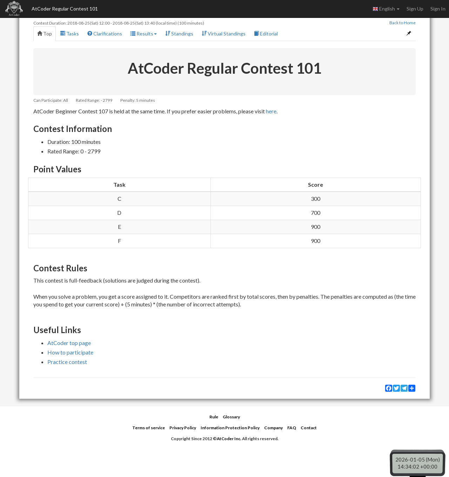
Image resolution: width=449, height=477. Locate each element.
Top (44, 34)
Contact (309, 427)
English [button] (386, 9)
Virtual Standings (224, 34)
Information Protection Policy (230, 427)
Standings (179, 34)
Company (273, 427)
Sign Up (415, 9)
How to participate (70, 352)
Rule (213, 416)
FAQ (291, 427)
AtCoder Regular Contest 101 (65, 9)
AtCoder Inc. (229, 438)
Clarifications (104, 34)
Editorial (266, 34)
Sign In (437, 9)
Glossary (231, 416)
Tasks (69, 34)
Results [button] (143, 34)
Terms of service (148, 427)
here (271, 111)
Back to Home (402, 22)
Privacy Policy (182, 427)
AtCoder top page (69, 342)
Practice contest (67, 361)
